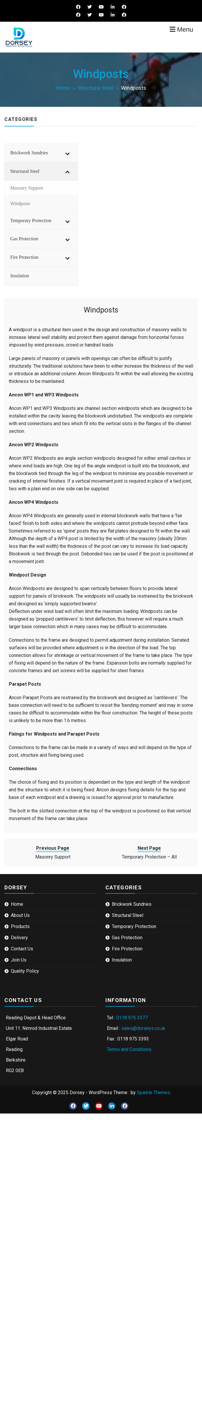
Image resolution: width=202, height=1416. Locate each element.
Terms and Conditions (129, 1049)
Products (20, 926)
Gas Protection (127, 937)
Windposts (101, 310)
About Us (20, 915)
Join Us (18, 960)
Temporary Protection (134, 926)
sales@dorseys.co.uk (143, 1028)
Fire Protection (127, 949)
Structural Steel (127, 915)
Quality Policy (25, 971)
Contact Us (22, 949)
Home (17, 904)
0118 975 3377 (132, 1017)
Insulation (122, 960)
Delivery (19, 937)
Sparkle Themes (153, 1092)
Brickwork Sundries (132, 904)
